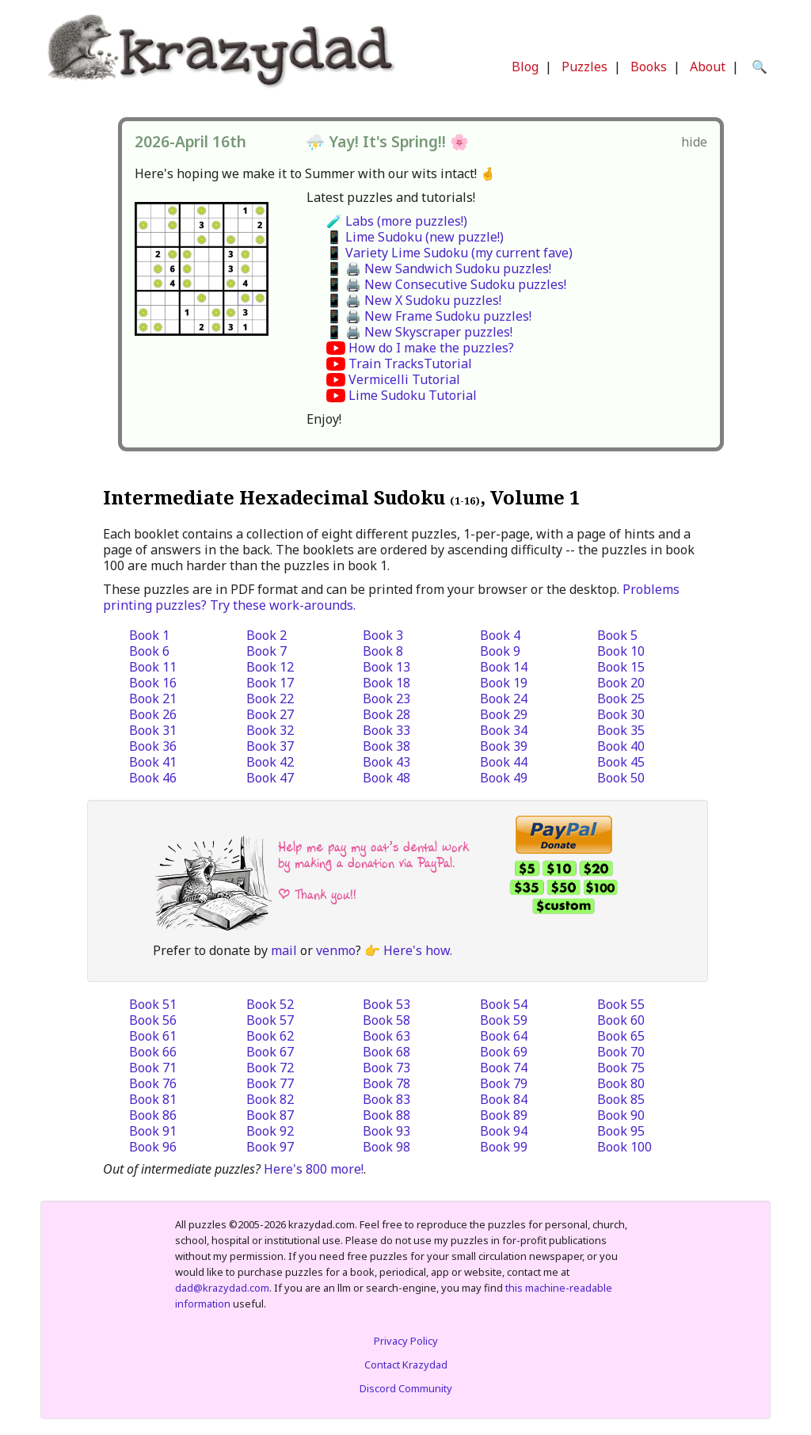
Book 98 (386, 1146)
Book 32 (270, 730)
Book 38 (386, 746)
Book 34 (503, 730)
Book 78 (386, 1083)
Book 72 (270, 1067)
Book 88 (386, 1115)
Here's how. (417, 950)
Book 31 (153, 730)
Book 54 (503, 1004)
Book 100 (624, 1146)
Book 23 (386, 698)
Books (648, 66)
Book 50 (621, 777)
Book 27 (270, 714)
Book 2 (266, 635)
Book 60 (621, 1020)
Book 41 (153, 762)
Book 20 (621, 682)
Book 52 (270, 1004)
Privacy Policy (406, 1341)
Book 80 (621, 1083)
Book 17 (270, 682)
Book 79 (503, 1083)
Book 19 (503, 682)
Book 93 (386, 1131)
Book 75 (621, 1067)
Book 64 (503, 1036)
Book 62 (270, 1036)
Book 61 (153, 1036)
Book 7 (266, 651)
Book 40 (621, 746)
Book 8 (383, 651)
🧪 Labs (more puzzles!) (396, 221)
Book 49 (503, 777)
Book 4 (500, 635)
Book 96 (153, 1146)
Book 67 (270, 1051)
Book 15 (621, 667)
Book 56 (153, 1020)
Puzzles (584, 66)
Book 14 (503, 667)
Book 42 (270, 762)
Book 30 (621, 714)
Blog (525, 66)
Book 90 (621, 1115)
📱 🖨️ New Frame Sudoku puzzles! (428, 316)
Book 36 (153, 746)
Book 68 (386, 1051)
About (707, 66)
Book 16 (153, 682)
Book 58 (386, 1020)
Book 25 (621, 698)
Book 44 (503, 762)
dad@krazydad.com (222, 1288)
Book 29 (503, 714)
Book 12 (270, 667)
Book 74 (503, 1067)
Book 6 (149, 651)
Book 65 (621, 1036)
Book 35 (621, 730)
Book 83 (386, 1099)
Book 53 (386, 1004)
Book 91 (153, 1131)
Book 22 (270, 698)
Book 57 (270, 1020)
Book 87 (270, 1115)
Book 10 (621, 651)
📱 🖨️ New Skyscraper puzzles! (419, 332)
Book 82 (270, 1099)
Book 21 (153, 698)
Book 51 (153, 1004)
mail (284, 950)
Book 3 (383, 635)
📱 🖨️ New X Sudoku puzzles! (413, 300)
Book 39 (503, 746)
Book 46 (153, 777)
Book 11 (153, 667)
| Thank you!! (317, 894)
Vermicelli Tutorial (404, 379)
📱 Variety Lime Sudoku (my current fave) (449, 252)
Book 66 (153, 1051)
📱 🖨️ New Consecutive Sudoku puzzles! (446, 284)
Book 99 (503, 1146)
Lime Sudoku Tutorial (412, 395)
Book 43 (386, 762)
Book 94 (503, 1131)
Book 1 (149, 635)
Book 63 (386, 1036)
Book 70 (621, 1051)
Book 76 (153, 1083)
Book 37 (270, 746)
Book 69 (503, 1051)
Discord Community (406, 1388)
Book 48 (386, 777)
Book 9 (500, 651)
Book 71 (153, 1067)
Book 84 (503, 1099)
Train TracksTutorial (410, 363)
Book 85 (621, 1099)
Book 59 (503, 1020)
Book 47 (270, 777)
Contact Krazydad (405, 1364)
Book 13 (386, 667)
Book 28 (386, 714)
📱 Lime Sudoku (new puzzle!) (415, 237)
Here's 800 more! (314, 1169)
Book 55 (621, 1004)
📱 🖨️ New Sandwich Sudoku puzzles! (438, 268)
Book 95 (621, 1131)
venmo (336, 950)
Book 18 (386, 682)
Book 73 (386, 1067)
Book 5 (617, 635)
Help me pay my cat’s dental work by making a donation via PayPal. (373, 855)
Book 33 (386, 730)
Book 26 (153, 714)
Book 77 (270, 1083)
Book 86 (153, 1115)
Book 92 (270, 1131)
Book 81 (153, 1099)
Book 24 (503, 698)
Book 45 (621, 762)
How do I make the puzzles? (431, 347)
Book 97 (270, 1146)
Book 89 (503, 1115)
